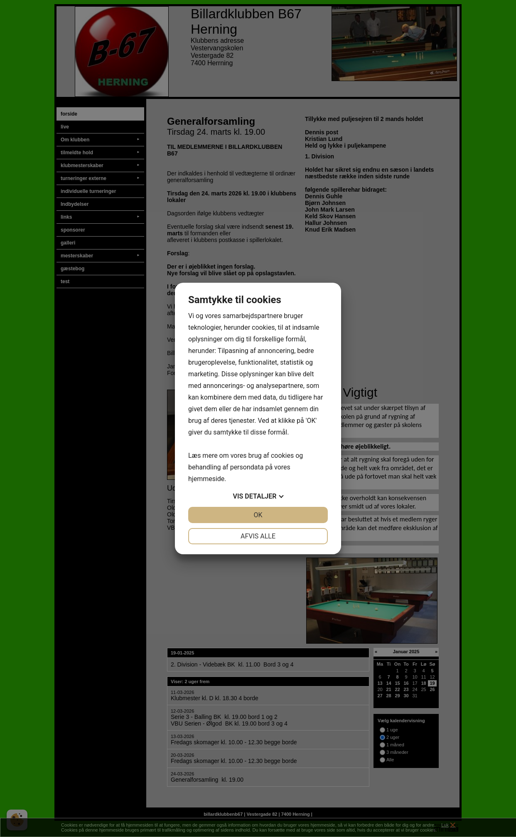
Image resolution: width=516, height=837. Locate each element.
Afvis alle (258, 536)
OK (257, 515)
